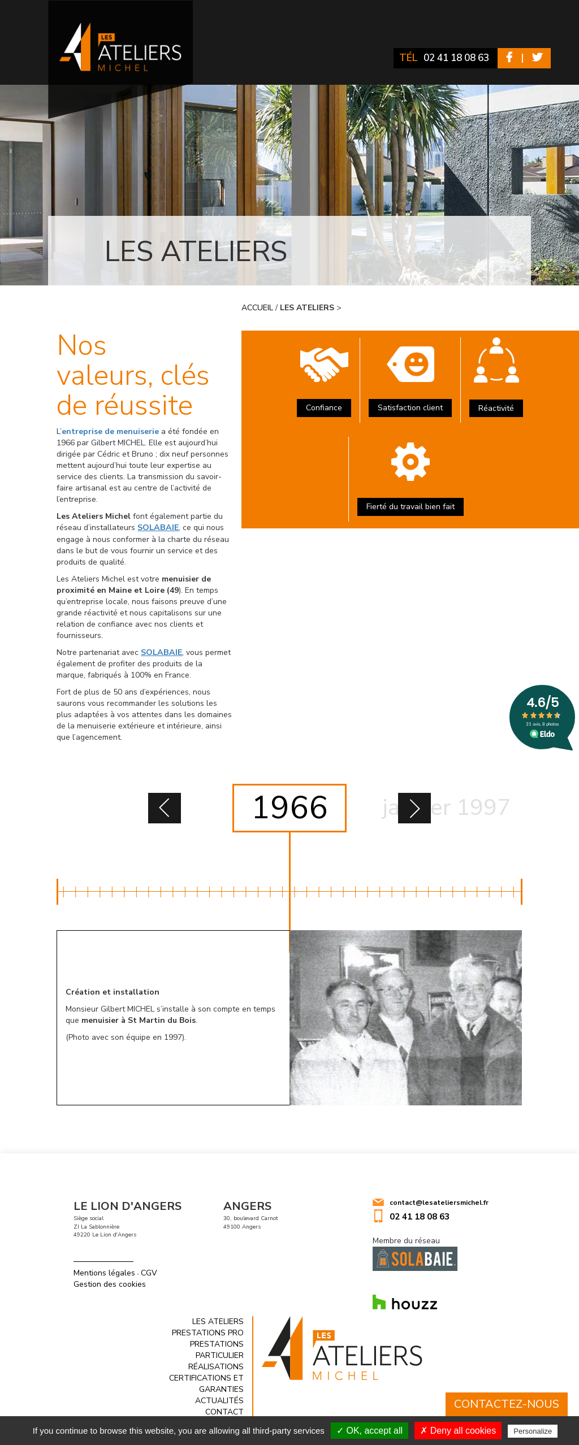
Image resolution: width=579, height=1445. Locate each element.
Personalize (532, 1431)
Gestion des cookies (110, 1283)
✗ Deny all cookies (458, 1430)
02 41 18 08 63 (452, 57)
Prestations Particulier (217, 1349)
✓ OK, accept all (369, 1430)
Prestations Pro (208, 1331)
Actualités (219, 1399)
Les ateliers (218, 1320)
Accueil (257, 307)
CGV (149, 1272)
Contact (224, 1410)
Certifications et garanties (206, 1383)
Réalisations (216, 1365)
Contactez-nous (506, 1404)
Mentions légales (104, 1272)
